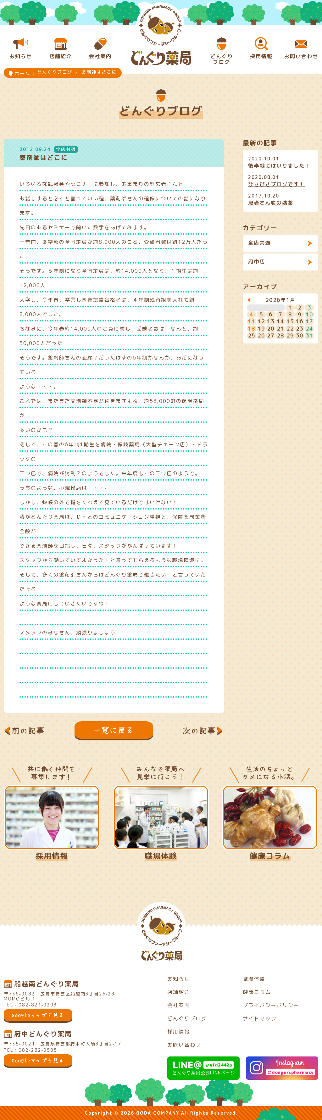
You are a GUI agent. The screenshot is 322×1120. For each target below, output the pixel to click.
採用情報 (52, 855)
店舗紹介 (178, 992)
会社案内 (178, 1005)
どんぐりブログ (187, 1018)
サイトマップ (260, 1018)
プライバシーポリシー (271, 1005)
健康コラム (270, 855)
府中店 (256, 261)
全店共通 (259, 242)
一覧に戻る (113, 730)
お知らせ (178, 978)
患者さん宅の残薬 (270, 202)
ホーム (22, 73)
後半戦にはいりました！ (279, 165)
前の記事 (28, 730)
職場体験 (161, 855)
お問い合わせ (184, 1044)
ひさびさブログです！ (276, 184)
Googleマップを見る (38, 1014)
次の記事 (199, 730)
